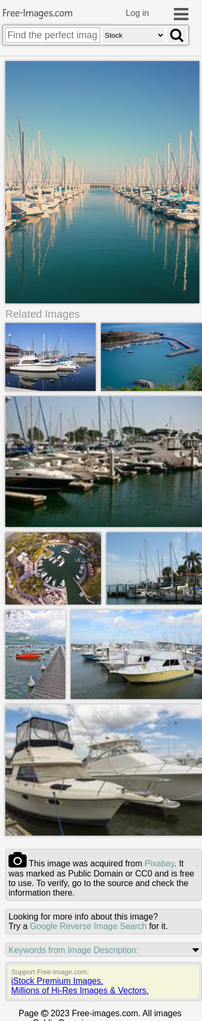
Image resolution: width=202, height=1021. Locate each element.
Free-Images (38, 13)
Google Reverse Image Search (88, 925)
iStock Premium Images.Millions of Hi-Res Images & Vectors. (80, 985)
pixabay (159, 862)
